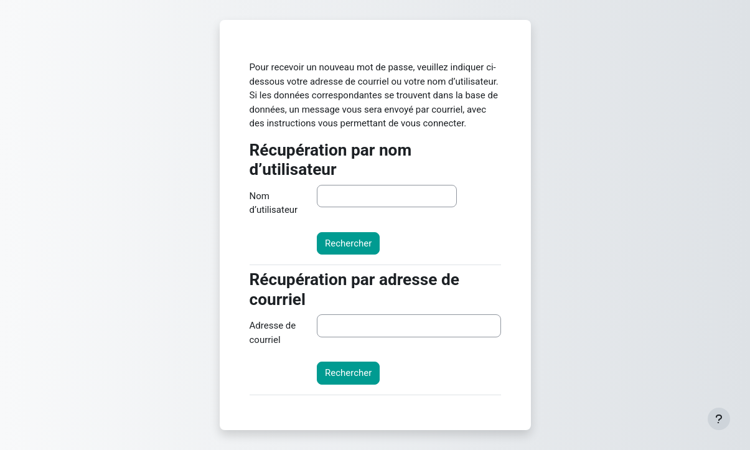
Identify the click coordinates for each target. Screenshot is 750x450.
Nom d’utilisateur (274, 203)
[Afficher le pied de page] (719, 419)
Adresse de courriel (273, 332)
